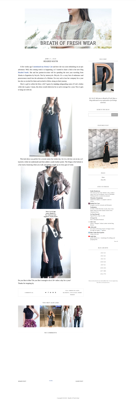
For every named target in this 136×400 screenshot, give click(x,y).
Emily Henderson (95, 191)
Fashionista (93, 207)
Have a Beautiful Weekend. (97, 219)
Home (51, 380)
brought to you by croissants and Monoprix (101, 205)
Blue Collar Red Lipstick (97, 232)
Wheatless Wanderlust (96, 198)
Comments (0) (29, 292)
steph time (93, 236)
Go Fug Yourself (94, 214)
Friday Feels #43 (94, 234)
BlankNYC (66, 292)
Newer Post (22, 381)
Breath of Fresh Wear (73, 398)
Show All (116, 241)
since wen (93, 222)
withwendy (93, 227)
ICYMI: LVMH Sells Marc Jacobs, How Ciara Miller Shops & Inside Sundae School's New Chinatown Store (102, 210)
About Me (103, 180)
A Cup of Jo (93, 218)
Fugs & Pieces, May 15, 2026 (97, 216)
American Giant (74, 290)
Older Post (79, 381)
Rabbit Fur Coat (95, 203)
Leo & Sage (73, 292)
